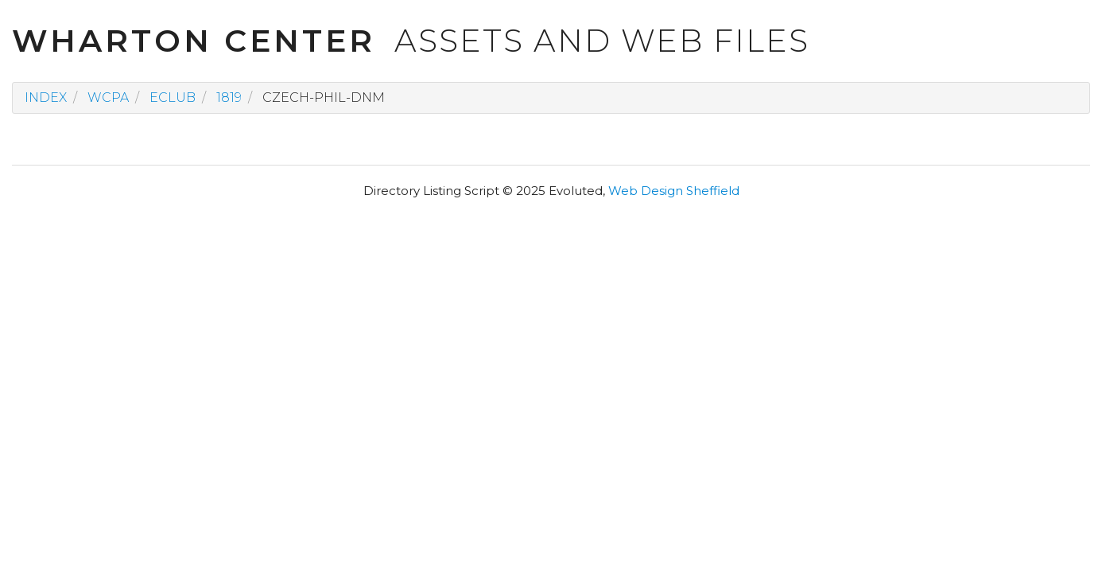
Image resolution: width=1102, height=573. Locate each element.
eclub (172, 97)
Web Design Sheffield (673, 190)
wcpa (108, 97)
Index (46, 97)
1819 (229, 97)
